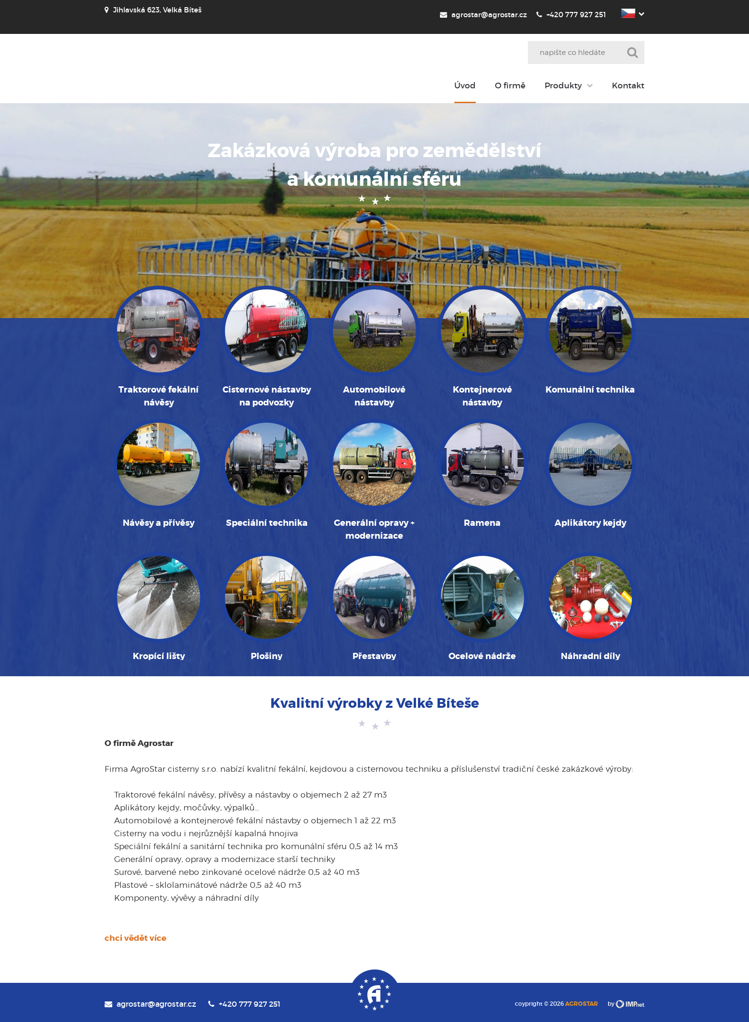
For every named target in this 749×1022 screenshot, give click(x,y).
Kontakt (628, 86)
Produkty (563, 86)
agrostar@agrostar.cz (483, 14)
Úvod (465, 86)
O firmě (510, 86)
